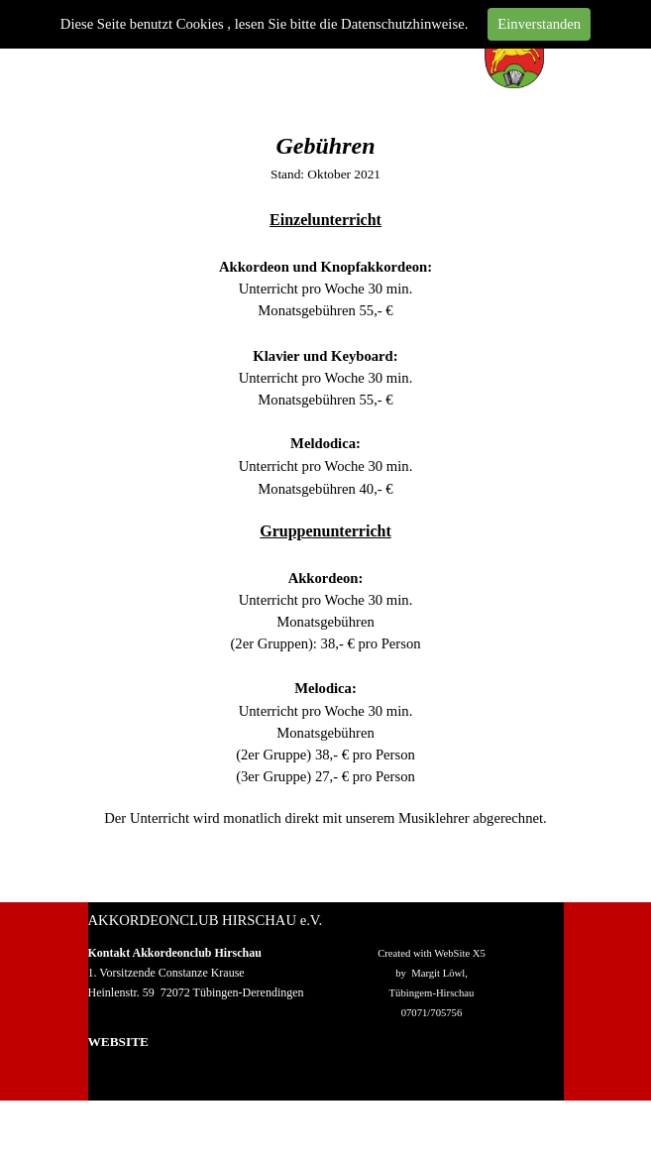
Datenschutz (470, 1071)
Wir (98, 1083)
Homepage (117, 1062)
